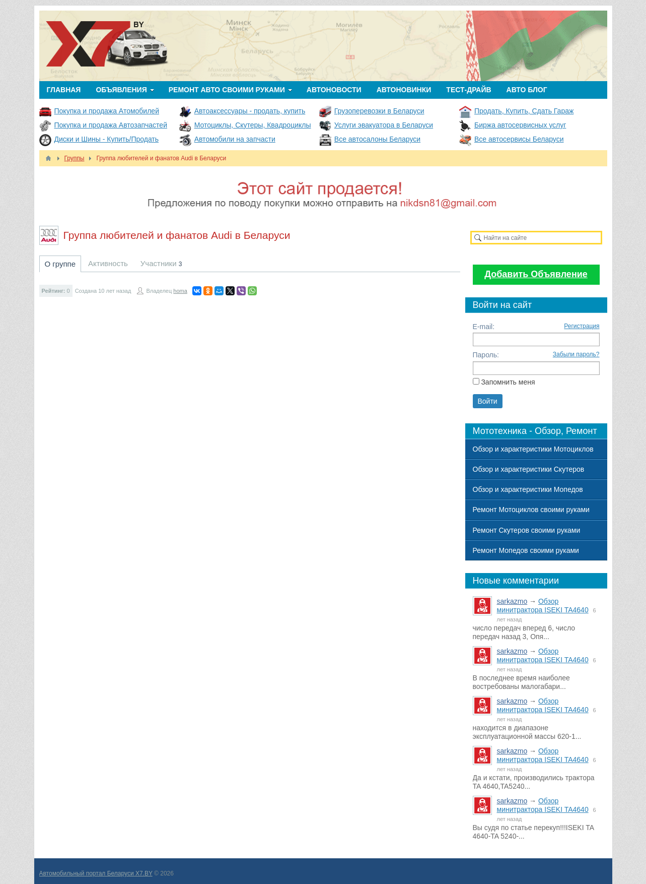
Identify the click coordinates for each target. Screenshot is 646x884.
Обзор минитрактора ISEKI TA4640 (543, 605)
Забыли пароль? (576, 354)
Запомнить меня (508, 382)
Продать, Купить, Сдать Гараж (523, 111)
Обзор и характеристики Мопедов (528, 489)
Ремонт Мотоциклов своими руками (531, 510)
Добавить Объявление (536, 274)
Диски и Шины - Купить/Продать (106, 139)
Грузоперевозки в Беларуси (379, 111)
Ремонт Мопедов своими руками (526, 550)
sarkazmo (512, 601)
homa (180, 291)
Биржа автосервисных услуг (520, 125)
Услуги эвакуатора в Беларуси (383, 125)
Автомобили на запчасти (234, 139)
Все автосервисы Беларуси (519, 139)
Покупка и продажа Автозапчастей (110, 125)
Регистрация (581, 326)
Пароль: (486, 355)
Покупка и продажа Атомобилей (106, 111)
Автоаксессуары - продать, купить (250, 111)
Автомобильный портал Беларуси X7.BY (96, 873)
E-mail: (484, 327)
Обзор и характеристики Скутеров (529, 469)
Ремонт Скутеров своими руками (527, 530)
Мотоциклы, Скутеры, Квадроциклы (252, 125)
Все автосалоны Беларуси (377, 139)
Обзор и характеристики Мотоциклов (533, 449)
